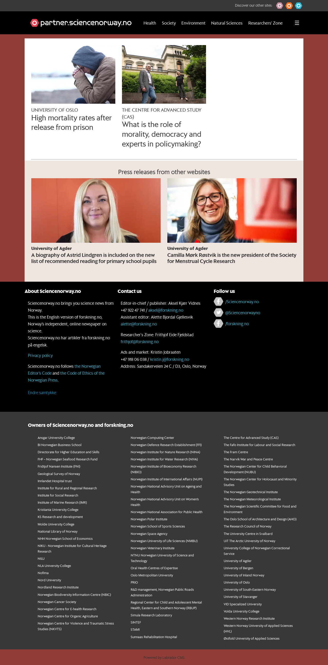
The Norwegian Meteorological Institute (252, 499)
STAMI (135, 629)
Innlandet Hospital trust (55, 481)
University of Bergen (238, 568)
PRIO (134, 582)
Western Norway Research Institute (249, 618)
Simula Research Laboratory (151, 615)
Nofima (43, 573)
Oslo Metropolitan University (152, 575)
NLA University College (54, 565)
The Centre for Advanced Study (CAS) (251, 437)
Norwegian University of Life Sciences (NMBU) (164, 541)
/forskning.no (237, 323)
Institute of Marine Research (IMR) (62, 502)
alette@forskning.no (139, 323)
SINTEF (136, 622)
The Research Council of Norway (247, 526)
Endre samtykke (42, 392)
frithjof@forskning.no (140, 341)
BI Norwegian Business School (59, 444)
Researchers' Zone (265, 23)
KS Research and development (60, 516)
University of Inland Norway (244, 575)
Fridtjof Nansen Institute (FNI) (59, 466)
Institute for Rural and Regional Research (67, 488)
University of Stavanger (241, 596)
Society (169, 23)
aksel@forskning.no (165, 310)
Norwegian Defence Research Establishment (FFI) (166, 444)
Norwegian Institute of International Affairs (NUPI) (166, 479)
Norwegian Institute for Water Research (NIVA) (164, 459)
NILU (41, 558)
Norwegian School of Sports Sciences (158, 526)
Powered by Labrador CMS (164, 657)
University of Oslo (237, 582)
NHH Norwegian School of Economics (65, 538)
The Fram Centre (236, 452)
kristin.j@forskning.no (169, 359)
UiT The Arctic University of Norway (249, 541)
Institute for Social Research (58, 495)
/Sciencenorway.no (242, 301)
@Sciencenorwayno (242, 312)
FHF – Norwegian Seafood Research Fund (68, 459)
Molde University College (56, 524)
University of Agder (238, 560)
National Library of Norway (57, 531)
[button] (279, 5)
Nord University (49, 580)
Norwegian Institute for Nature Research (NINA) (165, 452)
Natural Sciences (226, 23)
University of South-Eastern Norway (250, 589)
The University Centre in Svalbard (248, 533)
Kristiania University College (58, 509)
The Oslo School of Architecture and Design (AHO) (260, 519)
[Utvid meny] (297, 23)
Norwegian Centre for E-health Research (67, 609)
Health (150, 23)
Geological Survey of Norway (59, 473)
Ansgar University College (56, 437)
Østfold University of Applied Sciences (252, 638)
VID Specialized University (243, 604)
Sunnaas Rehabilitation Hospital (154, 637)
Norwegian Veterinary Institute (153, 548)
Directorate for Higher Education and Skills (68, 452)
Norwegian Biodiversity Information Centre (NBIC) (74, 594)
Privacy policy (40, 355)
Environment (193, 23)
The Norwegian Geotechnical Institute (251, 492)
